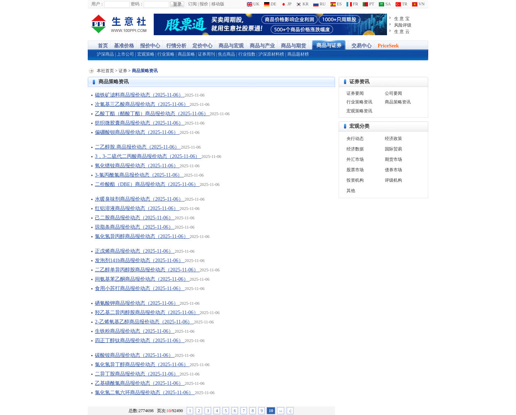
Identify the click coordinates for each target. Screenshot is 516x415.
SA (385, 3)
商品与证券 (328, 45)
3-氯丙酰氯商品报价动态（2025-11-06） (139, 175)
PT (368, 3)
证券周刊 (206, 54)
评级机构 (393, 180)
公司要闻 (393, 93)
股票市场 (355, 169)
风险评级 (402, 25)
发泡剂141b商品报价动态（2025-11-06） (140, 260)
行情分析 (176, 45)
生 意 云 (402, 31)
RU (319, 3)
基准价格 (124, 45)
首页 (103, 45)
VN (418, 3)
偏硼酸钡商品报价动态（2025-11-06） (137, 132)
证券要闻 (355, 93)
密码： (137, 3)
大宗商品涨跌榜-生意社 (119, 24)
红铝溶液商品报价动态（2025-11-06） (137, 208)
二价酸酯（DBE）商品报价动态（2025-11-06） (147, 184)
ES (336, 3)
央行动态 (355, 138)
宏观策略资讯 (359, 110)
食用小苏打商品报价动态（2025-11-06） (140, 288)
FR (352, 3)
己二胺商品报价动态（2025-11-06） (135, 217)
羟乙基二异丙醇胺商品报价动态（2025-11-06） (147, 312)
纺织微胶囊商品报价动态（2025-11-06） (140, 123)
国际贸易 (393, 148)
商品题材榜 (298, 54)
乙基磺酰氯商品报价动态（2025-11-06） (140, 383)
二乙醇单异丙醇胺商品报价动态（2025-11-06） (147, 269)
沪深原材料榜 (271, 54)
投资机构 (355, 180)
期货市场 (393, 159)
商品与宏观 (231, 45)
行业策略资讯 (359, 101)
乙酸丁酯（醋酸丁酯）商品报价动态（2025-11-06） (152, 113)
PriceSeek (388, 45)
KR (302, 3)
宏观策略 (145, 54)
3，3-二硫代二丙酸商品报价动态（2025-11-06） (148, 156)
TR (401, 3)
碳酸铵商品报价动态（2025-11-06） (135, 355)
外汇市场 (355, 159)
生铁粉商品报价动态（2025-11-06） (135, 331)
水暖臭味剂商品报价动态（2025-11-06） (140, 199)
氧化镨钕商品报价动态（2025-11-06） (137, 165)
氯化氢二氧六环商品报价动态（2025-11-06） (145, 392)
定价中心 (202, 45)
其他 (351, 190)
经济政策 (393, 138)
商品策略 (186, 54)
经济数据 (355, 148)
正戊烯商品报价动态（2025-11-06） (135, 251)
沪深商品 (105, 54)
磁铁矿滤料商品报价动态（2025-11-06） (140, 95)
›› (280, 410)
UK (253, 3)
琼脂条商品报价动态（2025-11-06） (135, 227)
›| (290, 410)
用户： (97, 3)
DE (270, 3)
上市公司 (125, 54)
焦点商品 (226, 54)
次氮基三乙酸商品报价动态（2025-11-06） (142, 104)
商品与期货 (293, 45)
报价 (204, 3)
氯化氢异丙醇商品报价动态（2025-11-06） (142, 236)
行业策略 (166, 54)
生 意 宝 (402, 18)
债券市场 (393, 169)
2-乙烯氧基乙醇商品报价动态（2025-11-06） (144, 322)
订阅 (192, 3)
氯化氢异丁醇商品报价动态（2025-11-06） (142, 364)
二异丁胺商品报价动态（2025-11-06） (137, 374)
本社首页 (105, 70)
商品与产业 (262, 45)
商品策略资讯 (114, 81)
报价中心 (150, 45)
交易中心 (362, 45)
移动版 (217, 3)
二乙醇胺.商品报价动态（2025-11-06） (138, 147)
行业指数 (246, 54)
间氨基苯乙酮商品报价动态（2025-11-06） (142, 279)
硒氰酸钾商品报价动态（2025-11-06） (137, 303)
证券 (123, 70)
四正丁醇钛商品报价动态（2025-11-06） (140, 340)
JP (286, 3)
